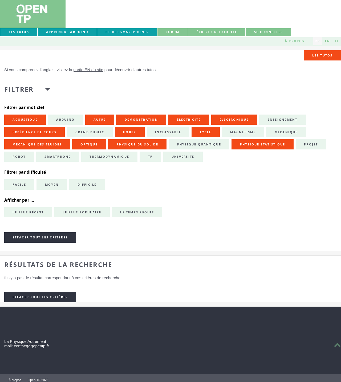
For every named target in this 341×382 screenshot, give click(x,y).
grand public (89, 132)
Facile (19, 184)
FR (317, 41)
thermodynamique (109, 157)
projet (311, 144)
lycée (206, 132)
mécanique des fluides (37, 144)
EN (327, 41)
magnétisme (242, 132)
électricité (189, 119)
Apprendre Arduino (67, 32)
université (183, 157)
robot (19, 157)
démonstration (141, 119)
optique (89, 144)
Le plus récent (28, 212)
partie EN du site (88, 69)
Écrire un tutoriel (217, 32)
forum (172, 32)
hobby (129, 132)
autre (100, 119)
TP (150, 157)
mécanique (286, 132)
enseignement (283, 119)
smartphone (57, 157)
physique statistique (262, 144)
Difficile (87, 184)
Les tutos (19, 32)
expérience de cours (34, 132)
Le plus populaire (82, 212)
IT (337, 41)
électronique (234, 119)
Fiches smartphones (127, 32)
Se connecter (268, 32)
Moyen (52, 184)
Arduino (65, 119)
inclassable (168, 132)
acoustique (25, 119)
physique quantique (199, 144)
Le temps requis (137, 212)
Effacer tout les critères (40, 237)
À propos (295, 41)
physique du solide (137, 144)
